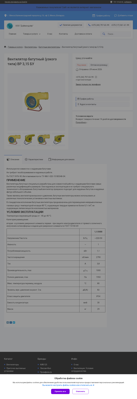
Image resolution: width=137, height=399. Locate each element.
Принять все (60, 391)
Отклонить (80, 391)
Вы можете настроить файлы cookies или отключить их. (67, 385)
